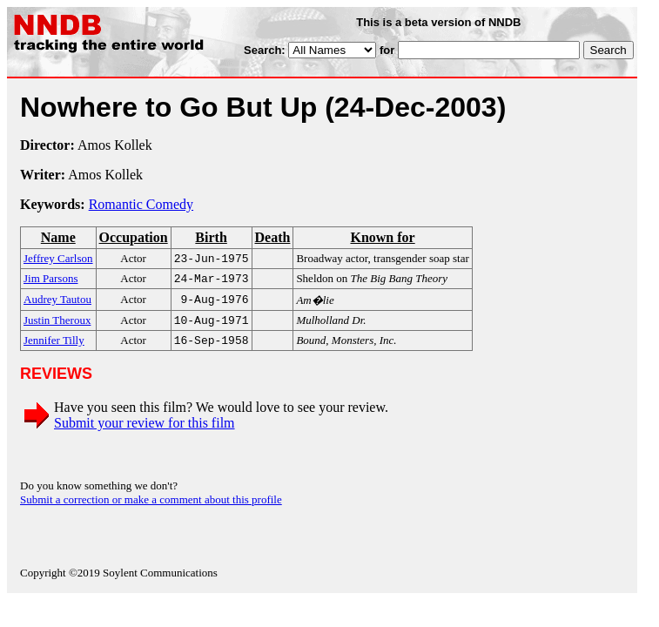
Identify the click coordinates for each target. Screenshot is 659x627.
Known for (382, 237)
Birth (210, 237)
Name (58, 237)
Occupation (133, 237)
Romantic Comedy (141, 204)
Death (272, 237)
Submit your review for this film (144, 429)
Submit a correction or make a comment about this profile (151, 506)
